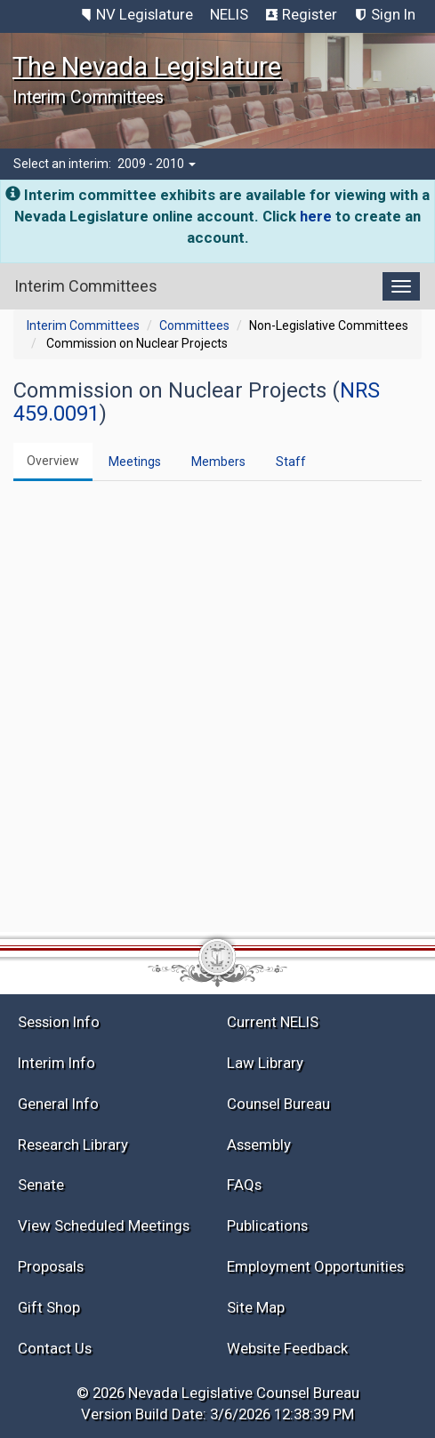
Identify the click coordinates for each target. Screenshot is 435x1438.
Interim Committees (83, 325)
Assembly (259, 1144)
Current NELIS (272, 1022)
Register (309, 14)
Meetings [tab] (135, 461)
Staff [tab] (291, 461)
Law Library (265, 1063)
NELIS (229, 14)
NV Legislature (144, 14)
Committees (194, 325)
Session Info (59, 1022)
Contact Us (55, 1348)
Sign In (393, 14)
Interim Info (56, 1063)
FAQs (244, 1184)
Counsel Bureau (278, 1104)
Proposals (51, 1266)
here (316, 216)
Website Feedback (287, 1348)
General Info (58, 1104)
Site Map (256, 1307)
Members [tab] (218, 461)
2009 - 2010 (156, 164)
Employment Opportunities (315, 1266)
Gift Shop (49, 1307)
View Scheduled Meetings (103, 1225)
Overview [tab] (53, 461)
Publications (267, 1225)
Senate (41, 1184)
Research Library (73, 1144)
